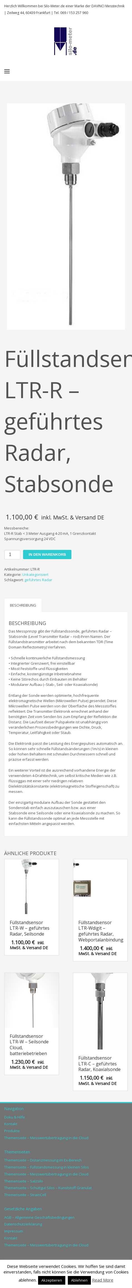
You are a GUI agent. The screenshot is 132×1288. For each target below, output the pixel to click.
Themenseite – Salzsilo (23, 1181)
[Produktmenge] (12, 554)
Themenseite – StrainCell (25, 1194)
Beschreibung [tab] (23, 605)
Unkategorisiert (35, 574)
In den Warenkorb (47, 554)
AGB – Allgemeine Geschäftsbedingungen (39, 1217)
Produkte (12, 1130)
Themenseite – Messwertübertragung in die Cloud (46, 1137)
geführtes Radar (38, 579)
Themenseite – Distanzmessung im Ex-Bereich (43, 1160)
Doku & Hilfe (14, 1117)
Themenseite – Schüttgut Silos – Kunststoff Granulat (48, 1187)
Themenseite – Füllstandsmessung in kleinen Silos (46, 1167)
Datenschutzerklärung (23, 1224)
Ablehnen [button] (79, 1280)
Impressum (13, 1231)
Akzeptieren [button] (51, 1280)
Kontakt (10, 1123)
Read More (102, 1280)
